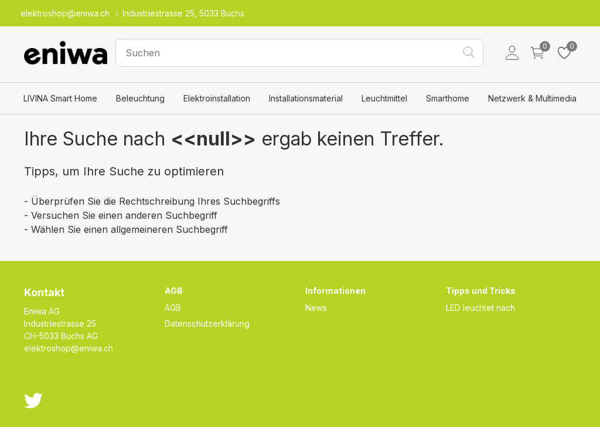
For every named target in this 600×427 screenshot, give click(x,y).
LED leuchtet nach (480, 308)
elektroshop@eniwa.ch (68, 348)
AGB (173, 308)
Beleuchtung (140, 98)
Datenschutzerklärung (207, 323)
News (316, 308)
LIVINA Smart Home (60, 98)
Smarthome (447, 98)
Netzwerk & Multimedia (532, 98)
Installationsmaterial (306, 98)
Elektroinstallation (216, 98)
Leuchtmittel (384, 98)
